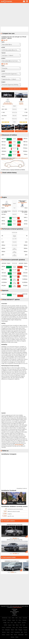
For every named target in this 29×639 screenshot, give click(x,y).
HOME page (14, 609)
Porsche (25, 629)
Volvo (26, 634)
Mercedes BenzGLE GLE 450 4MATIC (8, 103)
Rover (8, 632)
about (14, 610)
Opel (16, 629)
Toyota (15, 634)
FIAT (9, 622)
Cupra (13, 620)
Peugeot (20, 629)
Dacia (20, 620)
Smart (25, 632)
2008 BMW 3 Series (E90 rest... (12, 561)
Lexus (13, 627)
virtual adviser (19, 444)
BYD (17, 617)
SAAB (12, 632)
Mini (3, 629)
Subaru (3, 634)
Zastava (12, 637)
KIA (20, 625)
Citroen (9, 620)
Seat (22, 632)
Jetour (17, 625)
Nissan (12, 629)
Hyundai (24, 622)
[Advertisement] (14, 14)
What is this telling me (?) (21, 158)
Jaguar (9, 625)
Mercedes (25, 627)
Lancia (3, 627)
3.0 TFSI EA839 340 (22, 203)
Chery (20, 617)
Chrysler (4, 620)
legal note (14, 612)
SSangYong (17, 632)
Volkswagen (21, 634)
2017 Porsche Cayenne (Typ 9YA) (14, 539)
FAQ (14, 613)
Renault (4, 632)
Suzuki (7, 634)
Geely (15, 622)
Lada (24, 625)
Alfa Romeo (4, 617)
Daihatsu (24, 620)
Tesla (12, 634)
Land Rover (8, 627)
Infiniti (5, 625)
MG (17, 627)
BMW (13, 617)
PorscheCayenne (21, 103)
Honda (19, 622)
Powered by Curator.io (22, 488)
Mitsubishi (7, 629)
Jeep (14, 625)
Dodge (4, 622)
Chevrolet (25, 617)
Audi (10, 617)
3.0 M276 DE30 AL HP (6, 206)
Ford (12, 622)
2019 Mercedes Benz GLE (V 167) (14, 524)
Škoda (17, 637)
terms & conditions (14, 611)
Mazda (20, 627)
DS (16, 620)
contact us (14, 615)
